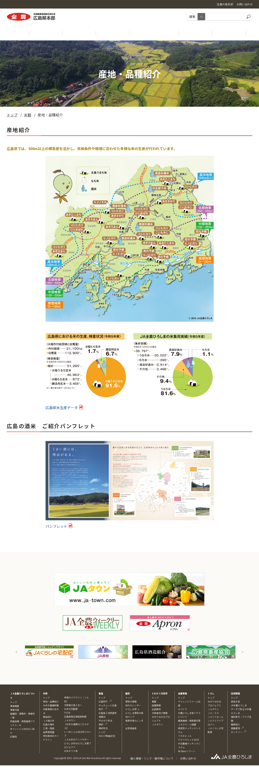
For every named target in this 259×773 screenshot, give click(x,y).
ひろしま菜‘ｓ (132, 709)
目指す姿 (235, 701)
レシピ (102, 732)
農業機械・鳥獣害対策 (189, 720)
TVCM (67, 712)
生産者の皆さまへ (73, 705)
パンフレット (56, 526)
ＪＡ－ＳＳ (213, 713)
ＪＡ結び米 (48, 720)
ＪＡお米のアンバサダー (76, 739)
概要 (154, 701)
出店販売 (156, 709)
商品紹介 (47, 716)
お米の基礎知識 (51, 705)
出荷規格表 (131, 728)
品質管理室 (48, 732)
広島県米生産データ (62, 407)
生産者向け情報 (160, 713)
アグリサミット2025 (188, 739)
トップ (12, 114)
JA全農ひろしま (239, 705)
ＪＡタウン (157, 724)
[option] (49, 652)
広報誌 (13, 736)
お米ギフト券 (71, 751)
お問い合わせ (188, 758)
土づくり (182, 709)
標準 (192, 16)
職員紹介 (235, 724)
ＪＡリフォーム (215, 716)
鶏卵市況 (103, 728)
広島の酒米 (48, 724)
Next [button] (242, 652)
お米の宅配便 (71, 709)
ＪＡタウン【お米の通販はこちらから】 (76, 724)
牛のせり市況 (105, 720)
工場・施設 (48, 728)
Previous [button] (17, 652)
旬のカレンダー (133, 705)
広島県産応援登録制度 (75, 716)
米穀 (27, 114)
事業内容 (14, 709)
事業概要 (14, 706)
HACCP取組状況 (107, 736)
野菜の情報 (131, 701)
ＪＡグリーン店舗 (187, 724)
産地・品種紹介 (51, 701)
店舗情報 (156, 705)
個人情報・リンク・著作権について (151, 758)
